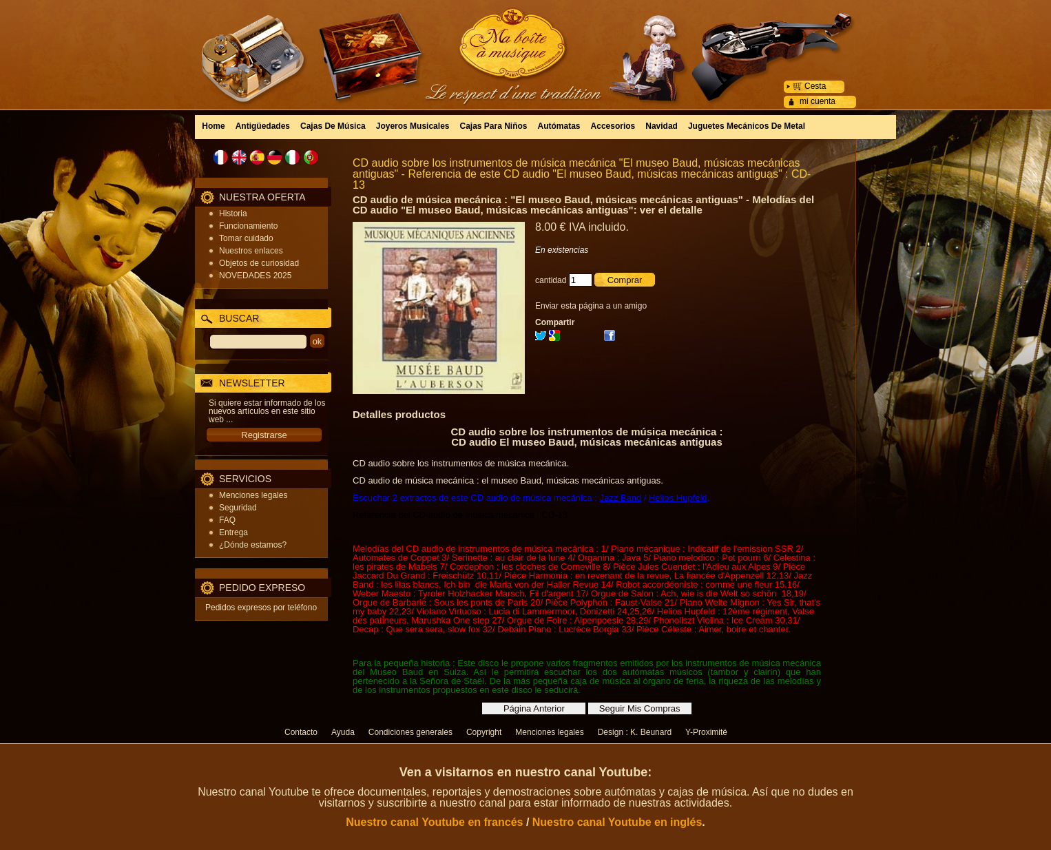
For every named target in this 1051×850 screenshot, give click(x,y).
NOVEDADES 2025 (255, 275)
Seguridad (238, 507)
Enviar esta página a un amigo (591, 306)
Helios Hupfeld (678, 498)
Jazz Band (620, 498)
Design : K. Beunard (635, 732)
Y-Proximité (706, 732)
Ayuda (343, 732)
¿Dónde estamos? (253, 545)
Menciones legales (253, 495)
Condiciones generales (410, 732)
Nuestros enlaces (251, 251)
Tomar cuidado (246, 238)
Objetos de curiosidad (259, 263)
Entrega (233, 532)
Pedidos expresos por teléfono (261, 607)
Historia (233, 213)
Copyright (483, 732)
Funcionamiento (248, 226)
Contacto (301, 732)
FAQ (227, 520)
